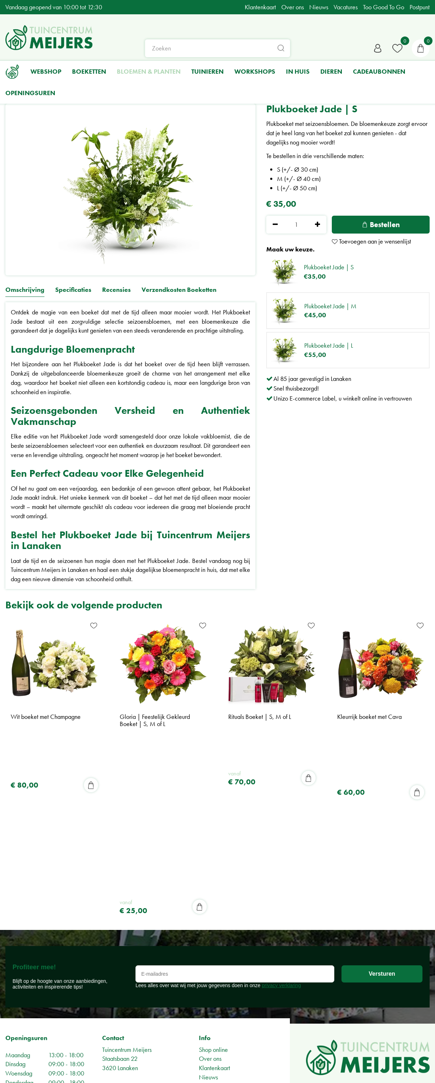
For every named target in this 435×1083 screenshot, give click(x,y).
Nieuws (208, 906)
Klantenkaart (214, 897)
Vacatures (211, 943)
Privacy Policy (119, 939)
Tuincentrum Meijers (127, 879)
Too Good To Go (219, 925)
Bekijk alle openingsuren (35, 1051)
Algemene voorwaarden (132, 948)
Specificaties (73, 290)
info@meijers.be (127, 916)
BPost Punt (211, 934)
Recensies (116, 290)
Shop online (213, 879)
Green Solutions (410, 1067)
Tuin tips (208, 916)
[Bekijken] (421, 48)
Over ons (210, 888)
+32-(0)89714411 (128, 925)
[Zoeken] (217, 48)
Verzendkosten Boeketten (179, 290)
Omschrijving (24, 290)
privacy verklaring (281, 815)
